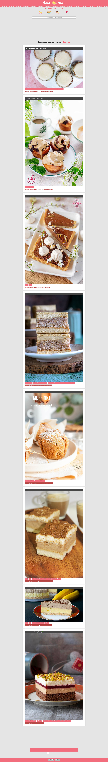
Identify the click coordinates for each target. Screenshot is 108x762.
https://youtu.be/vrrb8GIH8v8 (38, 723)
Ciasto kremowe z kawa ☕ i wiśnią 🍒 (34, 632)
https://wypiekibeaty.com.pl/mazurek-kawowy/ (41, 287)
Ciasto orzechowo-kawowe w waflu (34, 294)
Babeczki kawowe (30, 392)
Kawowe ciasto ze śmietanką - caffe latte (35, 490)
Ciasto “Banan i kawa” (31, 588)
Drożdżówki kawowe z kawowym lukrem (35, 98)
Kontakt (57, 759)
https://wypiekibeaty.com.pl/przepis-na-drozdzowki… (42, 189)
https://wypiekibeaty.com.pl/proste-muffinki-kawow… (42, 483)
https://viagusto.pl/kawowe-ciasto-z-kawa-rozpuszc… (42, 581)
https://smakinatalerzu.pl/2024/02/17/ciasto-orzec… (42, 385)
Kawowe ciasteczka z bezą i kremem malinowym (37, 48)
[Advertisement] (54, 29)
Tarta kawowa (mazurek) (31, 196)
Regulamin (51, 759)
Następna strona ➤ (54, 750)
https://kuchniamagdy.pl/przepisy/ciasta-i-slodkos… (42, 625)
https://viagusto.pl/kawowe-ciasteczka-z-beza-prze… (42, 91)
